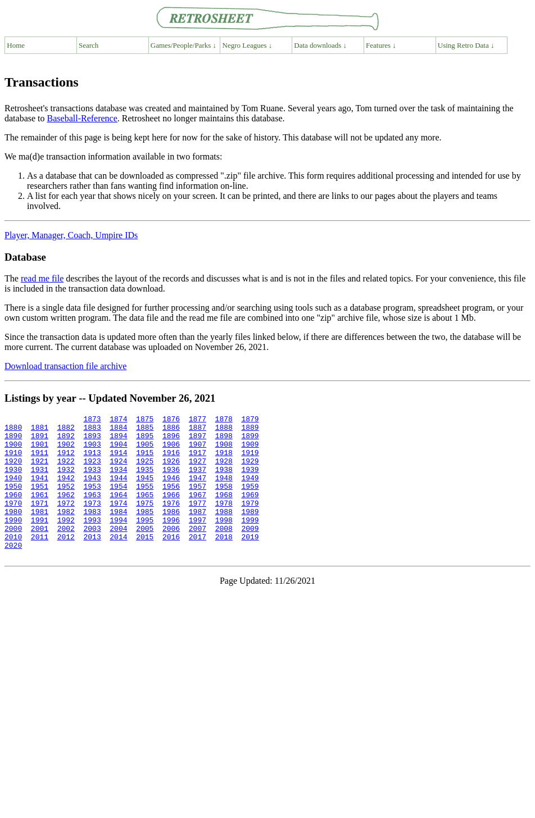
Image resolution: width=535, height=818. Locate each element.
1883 (92, 430)
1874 (118, 420)
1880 (13, 430)
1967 (197, 511)
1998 (224, 542)
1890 (13, 440)
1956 (171, 501)
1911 (39, 461)
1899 (250, 440)
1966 (171, 511)
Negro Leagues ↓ (248, 45)
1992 (66, 542)
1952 (66, 501)
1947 (197, 491)
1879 (250, 420)
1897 (197, 440)
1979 (250, 521)
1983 (92, 531)
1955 (144, 501)
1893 (92, 440)
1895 (144, 440)
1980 (13, 531)
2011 (39, 562)
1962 (66, 511)
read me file (42, 278)
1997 (197, 542)
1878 (223, 420)
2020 (13, 572)
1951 (39, 501)
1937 (197, 481)
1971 (39, 521)
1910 (13, 461)
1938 (224, 481)
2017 (197, 562)
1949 (250, 491)
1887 (197, 430)
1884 (118, 430)
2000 (13, 552)
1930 (13, 481)
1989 (250, 531)
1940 (13, 491)
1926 (171, 471)
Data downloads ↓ (320, 45)
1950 (13, 501)
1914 (118, 461)
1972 (66, 521)
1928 (224, 471)
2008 (224, 552)
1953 (92, 501)
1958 (224, 501)
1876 (171, 420)
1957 (197, 501)
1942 (66, 491)
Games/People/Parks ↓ (183, 45)
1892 (66, 440)
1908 (224, 451)
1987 (197, 531)
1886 (171, 430)
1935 (144, 481)
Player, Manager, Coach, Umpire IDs (71, 235)
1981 (39, 531)
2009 (250, 552)
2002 (66, 552)
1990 (13, 542)
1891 (39, 440)
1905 (144, 451)
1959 (250, 501)
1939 (250, 481)
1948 (224, 491)
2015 (144, 562)
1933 (92, 481)
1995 (144, 542)
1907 (197, 451)
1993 (92, 542)
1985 (144, 531)
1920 (13, 471)
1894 (118, 440)
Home (16, 45)
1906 (171, 451)
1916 (171, 461)
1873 (92, 420)
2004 (118, 552)
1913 (92, 461)
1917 (197, 461)
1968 (224, 511)
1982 (66, 531)
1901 (39, 451)
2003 (92, 552)
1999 (250, 542)
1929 (250, 471)
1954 (118, 501)
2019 (250, 562)
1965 (144, 511)
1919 (250, 461)
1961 (39, 511)
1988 (224, 531)
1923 (92, 471)
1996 (171, 542)
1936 (171, 481)
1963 (92, 511)
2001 (39, 552)
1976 (171, 521)
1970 (13, 521)
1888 (224, 430)
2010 (13, 562)
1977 (197, 521)
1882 (66, 430)
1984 (118, 531)
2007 (197, 552)
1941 (39, 491)
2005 (144, 552)
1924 (118, 471)
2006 (171, 552)
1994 (118, 542)
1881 (39, 430)
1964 (118, 511)
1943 (92, 491)
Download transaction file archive (65, 366)
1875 (144, 420)
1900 (13, 451)
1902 (66, 451)
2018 (224, 562)
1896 (171, 440)
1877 (197, 420)
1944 (118, 491)
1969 (250, 511)
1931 (39, 481)
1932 (66, 481)
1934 (118, 481)
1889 (250, 430)
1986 (171, 531)
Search (88, 45)
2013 (92, 562)
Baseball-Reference (82, 118)
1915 (144, 461)
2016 (171, 562)
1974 (118, 521)
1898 (224, 440)
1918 (224, 461)
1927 (197, 471)
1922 (66, 471)
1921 (39, 471)
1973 (92, 521)
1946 (171, 491)
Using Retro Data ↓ (466, 45)
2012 (66, 562)
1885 (144, 430)
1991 (39, 542)
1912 (66, 461)
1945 (144, 491)
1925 (144, 471)
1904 (118, 451)
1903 (92, 451)
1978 (224, 521)
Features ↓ (381, 45)
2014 (118, 562)
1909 (250, 451)
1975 (144, 521)
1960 (13, 511)
